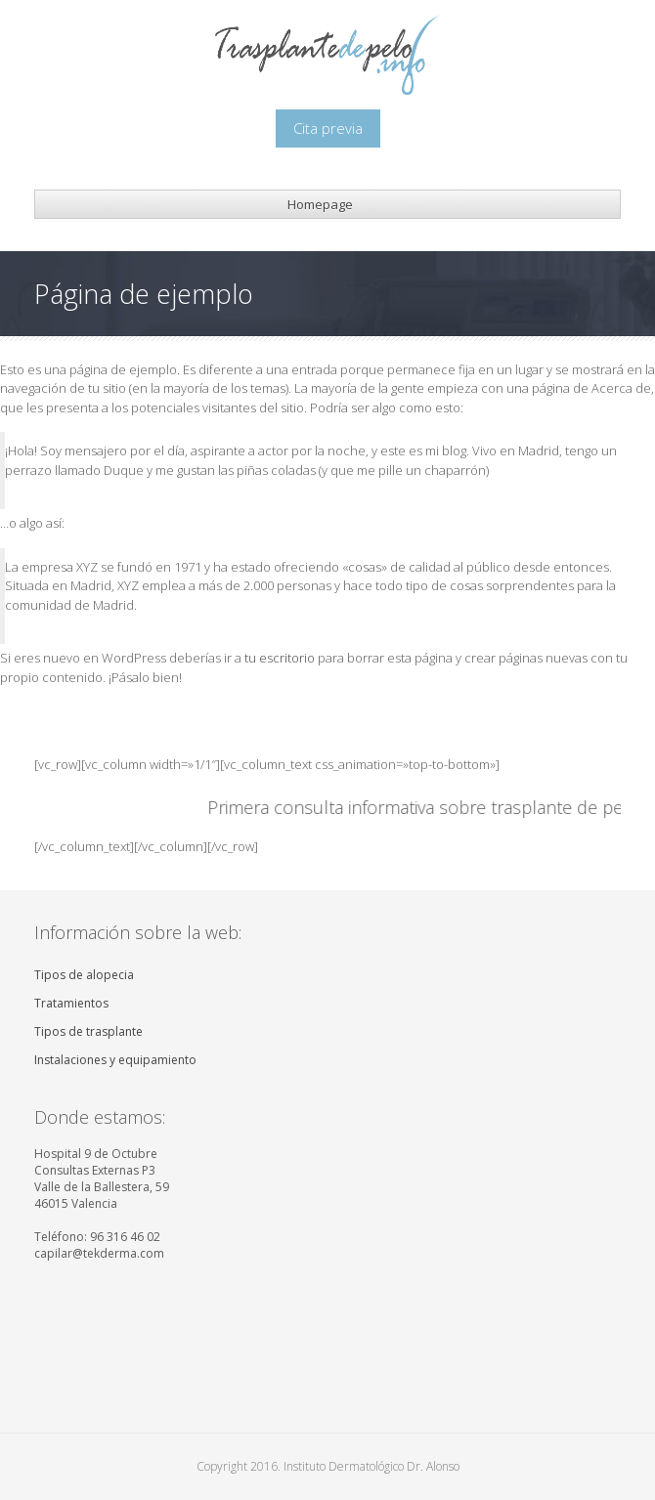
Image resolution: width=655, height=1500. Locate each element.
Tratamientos (71, 1003)
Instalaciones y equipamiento (115, 1059)
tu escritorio (279, 657)
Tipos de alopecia (84, 974)
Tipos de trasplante (88, 1031)
